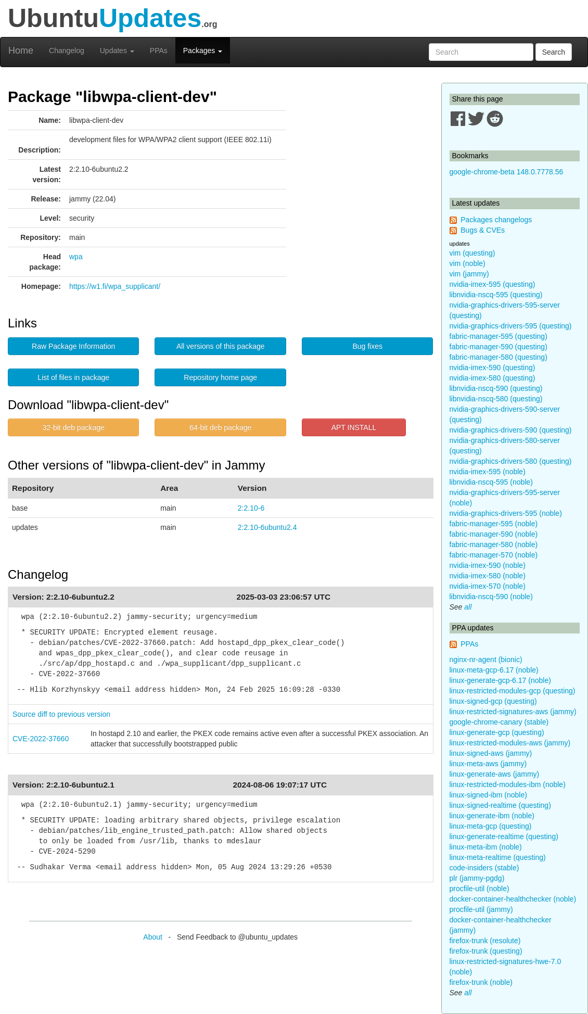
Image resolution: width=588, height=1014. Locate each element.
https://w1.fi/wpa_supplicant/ (114, 286)
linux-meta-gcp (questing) (491, 826)
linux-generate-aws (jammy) (495, 774)
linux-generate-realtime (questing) (504, 836)
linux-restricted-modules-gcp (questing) (513, 691)
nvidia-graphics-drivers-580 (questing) (511, 461)
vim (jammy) (469, 274)
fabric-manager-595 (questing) (498, 336)
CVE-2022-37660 (40, 738)
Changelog (66, 50)
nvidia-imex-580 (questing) (492, 378)
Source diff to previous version (61, 714)
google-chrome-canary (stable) (499, 722)
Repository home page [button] (220, 377)
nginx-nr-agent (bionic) (486, 659)
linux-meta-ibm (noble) (486, 847)
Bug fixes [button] (367, 346)
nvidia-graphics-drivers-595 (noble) (506, 513)
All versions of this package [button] (220, 346)
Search (553, 52)
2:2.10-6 (251, 508)
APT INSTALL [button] (354, 427)
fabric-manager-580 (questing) (498, 357)
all (467, 607)
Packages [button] (202, 50)
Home (20, 50)
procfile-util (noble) (479, 888)
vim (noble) (467, 263)
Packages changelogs (496, 220)
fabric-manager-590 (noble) (494, 534)
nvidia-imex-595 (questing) (492, 284)
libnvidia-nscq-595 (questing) (496, 294)
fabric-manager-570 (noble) (494, 555)
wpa (76, 256)
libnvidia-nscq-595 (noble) (491, 482)
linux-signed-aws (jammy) (491, 753)
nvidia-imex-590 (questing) (492, 367)
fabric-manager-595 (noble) (494, 523)
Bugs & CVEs (483, 230)
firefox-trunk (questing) (486, 951)
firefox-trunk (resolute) (485, 940)
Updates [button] (117, 50)
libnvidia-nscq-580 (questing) (496, 399)
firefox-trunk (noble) (481, 982)
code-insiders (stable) (484, 868)
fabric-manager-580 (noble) (494, 544)
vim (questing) (472, 253)
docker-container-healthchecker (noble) (513, 899)
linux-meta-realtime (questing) (498, 857)
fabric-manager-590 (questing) (498, 347)
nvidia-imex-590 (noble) (488, 565)
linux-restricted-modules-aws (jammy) (510, 743)
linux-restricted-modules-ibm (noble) (508, 784)
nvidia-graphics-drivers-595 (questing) (511, 326)
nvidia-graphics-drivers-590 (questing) (511, 430)
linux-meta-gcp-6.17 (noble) (494, 670)
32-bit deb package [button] (74, 427)
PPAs (159, 50)
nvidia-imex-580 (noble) (488, 576)
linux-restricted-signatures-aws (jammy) (513, 711)
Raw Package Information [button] (73, 346)
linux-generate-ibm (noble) (492, 816)
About (152, 937)
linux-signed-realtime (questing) (500, 805)
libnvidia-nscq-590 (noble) (491, 596)
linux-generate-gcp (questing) (497, 732)
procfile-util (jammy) (481, 909)
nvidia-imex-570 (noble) (488, 586)
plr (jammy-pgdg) (477, 878)
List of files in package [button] (73, 377)
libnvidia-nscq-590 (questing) (496, 388)
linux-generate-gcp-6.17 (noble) (500, 680)
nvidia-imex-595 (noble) (488, 471)
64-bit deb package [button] (220, 427)
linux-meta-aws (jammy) (488, 763)
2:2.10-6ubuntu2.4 (267, 527)
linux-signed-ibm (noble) (488, 795)
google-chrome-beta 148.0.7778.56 (507, 172)
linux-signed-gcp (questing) (493, 701)
